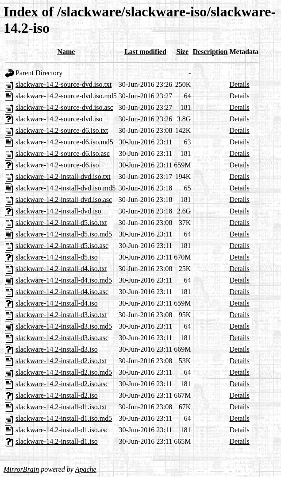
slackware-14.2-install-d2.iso (56, 395)
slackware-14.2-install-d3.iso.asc (61, 337)
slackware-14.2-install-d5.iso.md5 (63, 234)
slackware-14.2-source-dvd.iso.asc (64, 107)
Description (209, 51)
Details (240, 84)
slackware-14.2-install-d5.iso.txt (61, 222)
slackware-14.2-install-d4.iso (56, 303)
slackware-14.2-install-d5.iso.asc (61, 245)
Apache (85, 469)
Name (66, 51)
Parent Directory (38, 73)
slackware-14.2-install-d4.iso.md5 (63, 280)
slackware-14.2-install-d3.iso (56, 349)
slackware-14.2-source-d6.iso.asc (62, 153)
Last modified (145, 51)
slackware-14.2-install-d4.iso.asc (61, 291)
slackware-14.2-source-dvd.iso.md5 (66, 96)
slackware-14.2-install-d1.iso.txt (61, 407)
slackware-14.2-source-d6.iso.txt (61, 130)
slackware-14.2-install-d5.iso (56, 257)
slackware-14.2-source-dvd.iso (58, 119)
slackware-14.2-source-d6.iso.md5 (64, 142)
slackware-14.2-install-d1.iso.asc (61, 430)
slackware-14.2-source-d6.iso (57, 165)
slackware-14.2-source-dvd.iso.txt (63, 84)
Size (183, 51)
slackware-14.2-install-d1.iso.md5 (63, 418)
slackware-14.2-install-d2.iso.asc (61, 384)
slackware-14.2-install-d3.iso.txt (61, 314)
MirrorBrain (21, 469)
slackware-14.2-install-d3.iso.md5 (63, 326)
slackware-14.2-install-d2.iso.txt (61, 361)
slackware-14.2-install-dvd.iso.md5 (65, 188)
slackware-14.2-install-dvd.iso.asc (63, 199)
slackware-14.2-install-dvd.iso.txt (63, 176)
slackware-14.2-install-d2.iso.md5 (63, 372)
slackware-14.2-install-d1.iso (56, 441)
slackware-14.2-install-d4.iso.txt (61, 268)
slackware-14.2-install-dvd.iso (58, 211)
